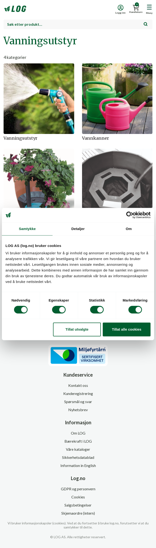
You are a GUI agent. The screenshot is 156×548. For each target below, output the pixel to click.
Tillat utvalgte (76, 329)
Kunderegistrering (78, 393)
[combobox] (78, 24)
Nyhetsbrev (78, 409)
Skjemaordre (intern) (78, 513)
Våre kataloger (78, 449)
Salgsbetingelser (78, 505)
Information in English (78, 465)
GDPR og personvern (78, 489)
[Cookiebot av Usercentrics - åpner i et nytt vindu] (130, 215)
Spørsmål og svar (78, 401)
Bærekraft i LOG (78, 441)
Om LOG (78, 433)
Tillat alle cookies (126, 329)
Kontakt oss (78, 385)
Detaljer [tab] (78, 229)
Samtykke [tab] (27, 229)
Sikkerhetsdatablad (78, 457)
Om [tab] (129, 229)
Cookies (78, 497)
